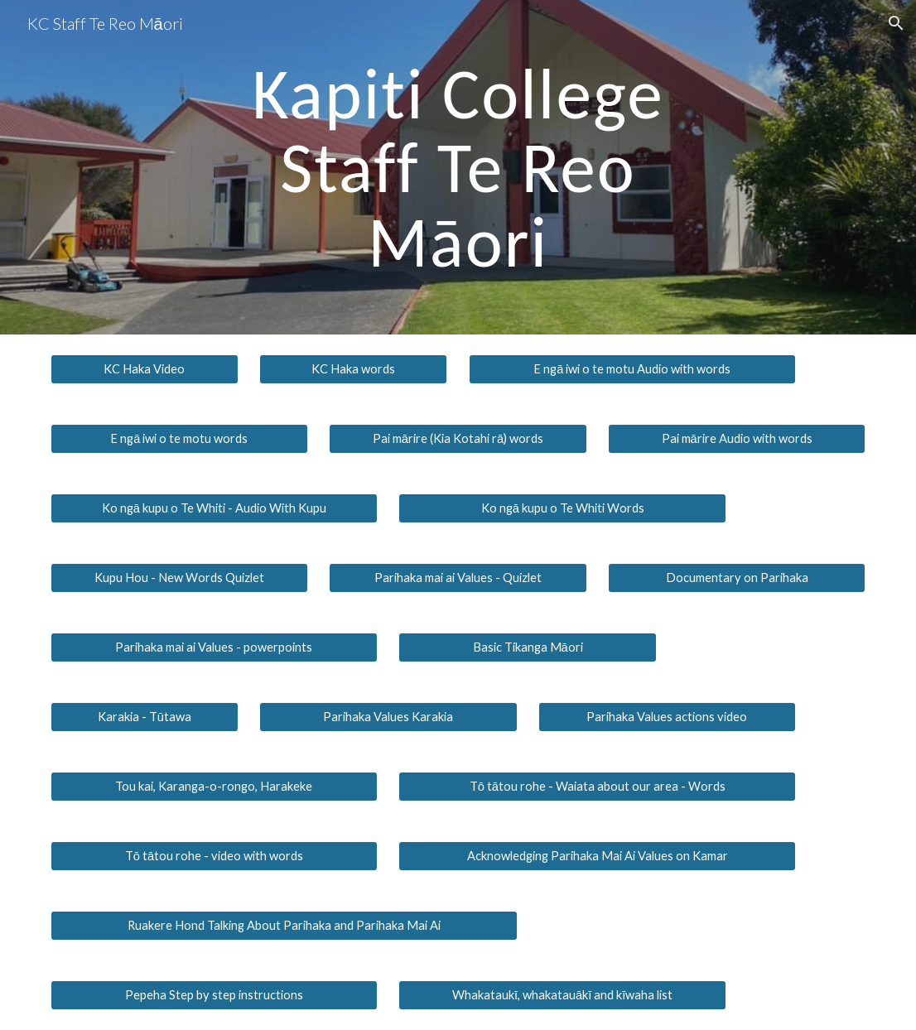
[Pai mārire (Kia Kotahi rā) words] (458, 439)
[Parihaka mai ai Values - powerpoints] (214, 647)
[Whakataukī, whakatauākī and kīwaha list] (562, 995)
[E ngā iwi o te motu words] (179, 439)
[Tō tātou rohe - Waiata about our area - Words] (597, 787)
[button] (896, 23)
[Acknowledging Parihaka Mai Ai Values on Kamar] (597, 856)
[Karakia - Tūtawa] (144, 717)
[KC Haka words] (353, 369)
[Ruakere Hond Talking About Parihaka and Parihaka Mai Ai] (284, 926)
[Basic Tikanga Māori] (527, 647)
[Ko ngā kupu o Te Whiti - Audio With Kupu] (214, 508)
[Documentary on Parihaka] (737, 578)
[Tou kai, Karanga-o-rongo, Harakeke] (214, 787)
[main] (458, 167)
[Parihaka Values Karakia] (388, 717)
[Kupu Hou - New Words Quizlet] (179, 578)
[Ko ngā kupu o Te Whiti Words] (562, 508)
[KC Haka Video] (144, 369)
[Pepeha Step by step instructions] (214, 995)
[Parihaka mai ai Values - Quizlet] (458, 578)
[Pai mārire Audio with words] (737, 439)
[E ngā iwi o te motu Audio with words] (633, 369)
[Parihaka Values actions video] (667, 717)
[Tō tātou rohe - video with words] (214, 856)
